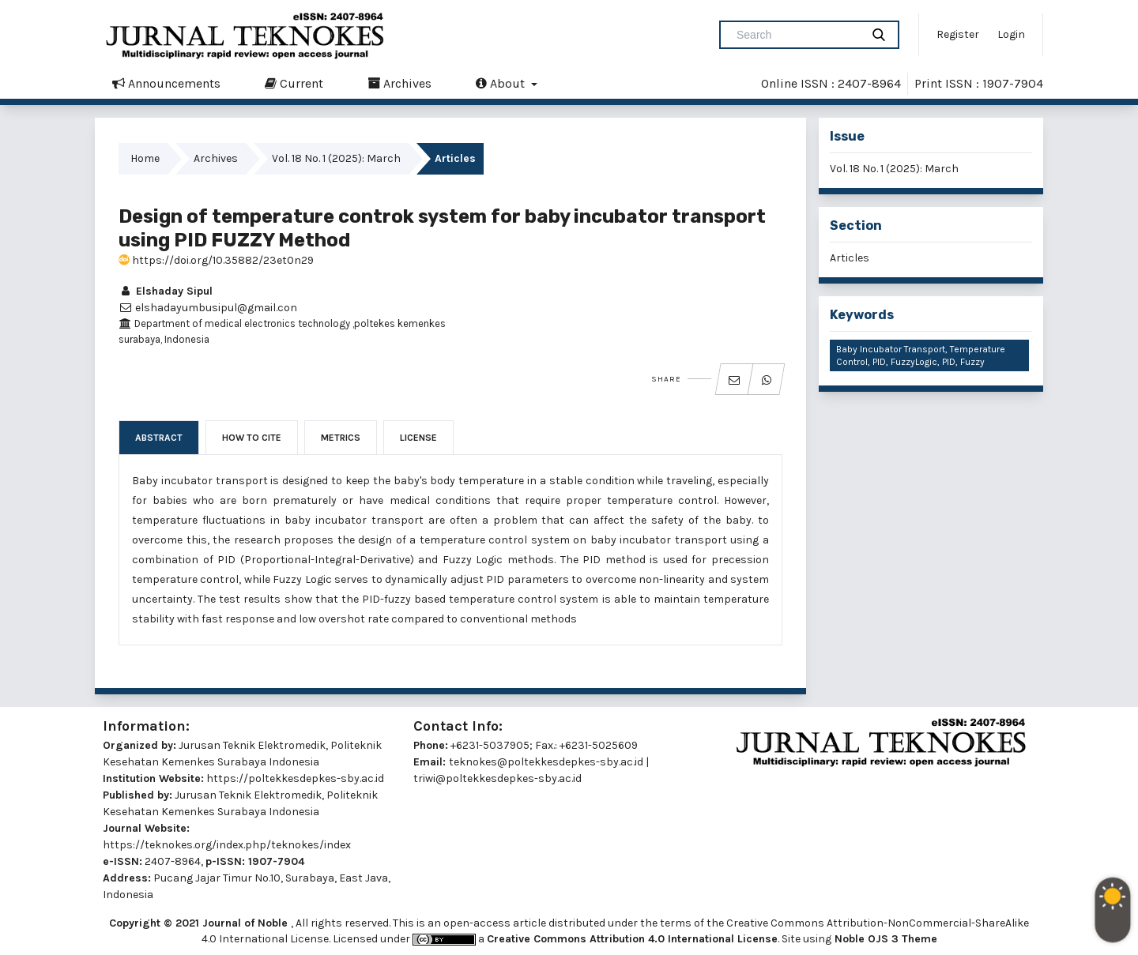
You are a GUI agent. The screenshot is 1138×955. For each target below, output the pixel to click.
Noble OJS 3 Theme (884, 939)
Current (294, 82)
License (418, 437)
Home (145, 158)
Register (957, 34)
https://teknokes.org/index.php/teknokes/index (227, 845)
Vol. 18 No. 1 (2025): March (336, 158)
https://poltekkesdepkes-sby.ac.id (295, 778)
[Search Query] (796, 34)
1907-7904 (276, 861)
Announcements (166, 82)
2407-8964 (173, 861)
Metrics (340, 437)
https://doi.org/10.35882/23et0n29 (216, 260)
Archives (399, 82)
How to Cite (251, 437)
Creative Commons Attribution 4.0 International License (632, 939)
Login (1011, 34)
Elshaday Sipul (166, 291)
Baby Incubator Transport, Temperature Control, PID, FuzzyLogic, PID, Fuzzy (920, 355)
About (502, 82)
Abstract (159, 437)
